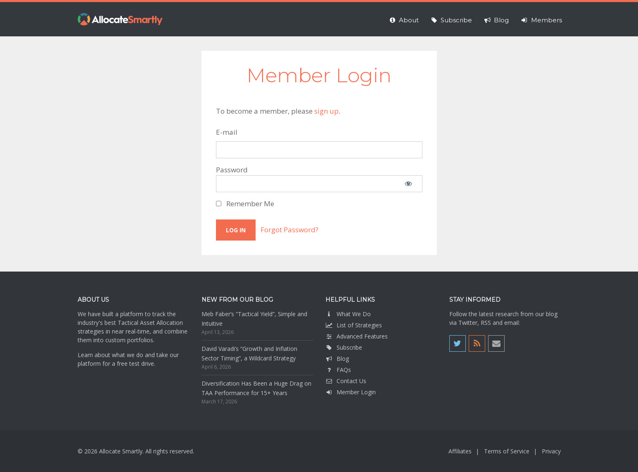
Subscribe (343, 347)
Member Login (350, 392)
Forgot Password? (289, 229)
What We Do (348, 314)
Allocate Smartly (120, 19)
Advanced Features (356, 336)
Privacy (551, 451)
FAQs (338, 370)
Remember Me (245, 203)
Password (232, 169)
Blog (337, 358)
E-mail (226, 132)
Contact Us (345, 381)
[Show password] (408, 183)
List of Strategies (353, 325)
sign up (326, 111)
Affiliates (460, 451)
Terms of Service (506, 451)
